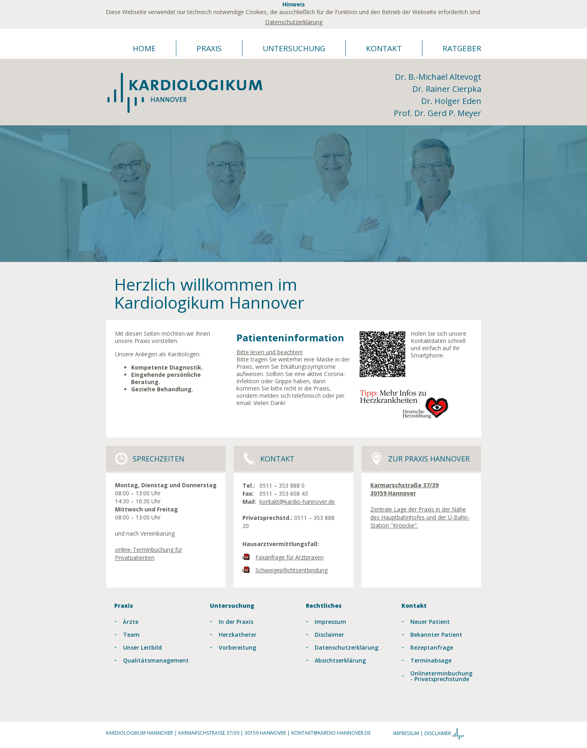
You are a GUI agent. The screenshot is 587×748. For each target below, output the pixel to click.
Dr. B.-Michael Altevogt (438, 76)
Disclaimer (329, 634)
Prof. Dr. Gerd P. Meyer (437, 113)
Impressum (330, 621)
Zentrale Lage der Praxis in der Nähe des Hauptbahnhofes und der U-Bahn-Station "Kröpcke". (420, 517)
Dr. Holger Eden (451, 101)
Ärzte (130, 621)
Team (131, 634)
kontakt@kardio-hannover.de (297, 501)
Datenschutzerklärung (293, 22)
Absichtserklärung (340, 660)
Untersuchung (294, 48)
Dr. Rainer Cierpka (446, 88)
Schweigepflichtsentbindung (291, 570)
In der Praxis (236, 621)
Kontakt (384, 48)
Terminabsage (430, 660)
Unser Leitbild (142, 647)
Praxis (209, 48)
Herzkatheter (238, 634)
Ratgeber (462, 48)
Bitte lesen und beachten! (269, 352)
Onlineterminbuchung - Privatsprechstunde (441, 676)
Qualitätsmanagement (154, 660)
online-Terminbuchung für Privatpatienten (148, 553)
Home (144, 48)
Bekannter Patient (436, 634)
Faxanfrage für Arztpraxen (289, 557)
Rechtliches (324, 605)
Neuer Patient (430, 621)
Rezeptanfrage (431, 647)
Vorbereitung (237, 647)
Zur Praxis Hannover (429, 458)
